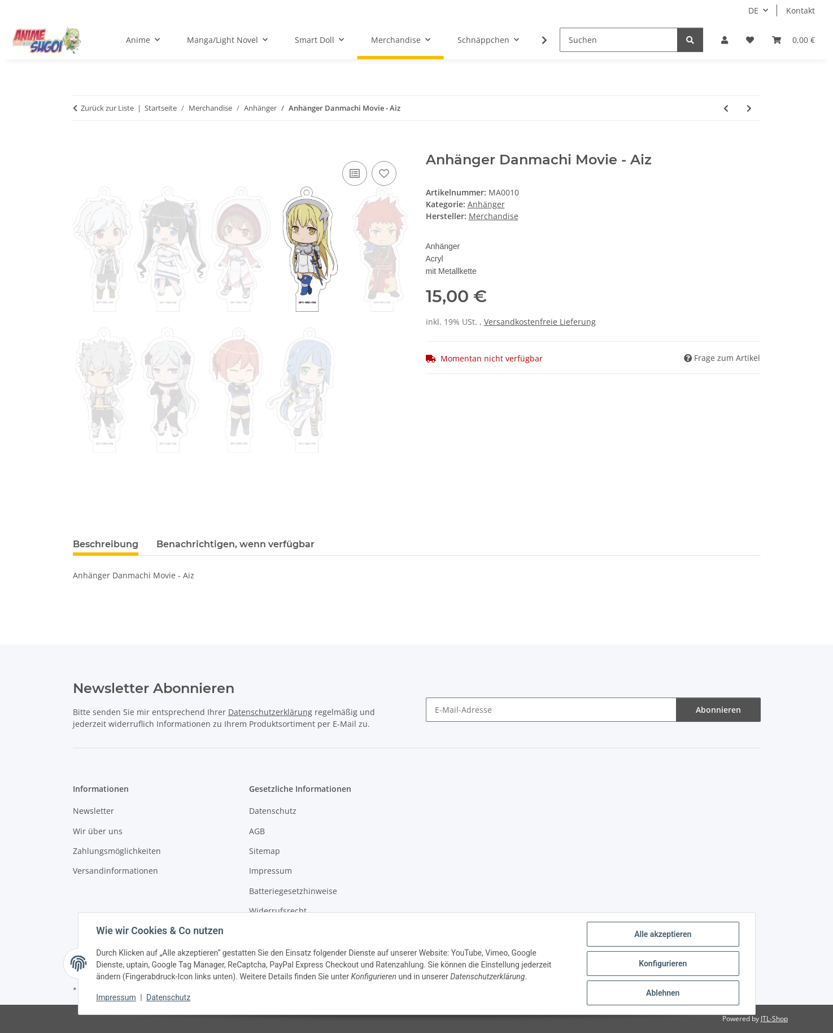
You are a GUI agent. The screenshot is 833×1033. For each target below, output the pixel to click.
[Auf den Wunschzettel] (384, 173)
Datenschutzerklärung (270, 712)
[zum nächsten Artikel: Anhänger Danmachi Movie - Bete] (749, 108)
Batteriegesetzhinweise (293, 891)
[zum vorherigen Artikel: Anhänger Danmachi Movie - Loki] (726, 108)
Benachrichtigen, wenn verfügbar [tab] (235, 544)
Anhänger (486, 204)
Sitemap (264, 850)
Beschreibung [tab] (105, 544)
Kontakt (800, 10)
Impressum (116, 998)
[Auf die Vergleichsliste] (354, 173)
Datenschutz (168, 998)
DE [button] (753, 10)
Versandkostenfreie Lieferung (540, 321)
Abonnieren (718, 709)
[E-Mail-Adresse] (551, 710)
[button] (724, 39)
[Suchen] (619, 40)
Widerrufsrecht (278, 910)
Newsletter (93, 810)
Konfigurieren (663, 963)
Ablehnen (662, 992)
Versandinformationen (115, 870)
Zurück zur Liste (107, 108)
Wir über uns (98, 831)
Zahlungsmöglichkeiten (117, 850)
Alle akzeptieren (662, 934)
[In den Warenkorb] (82, 146)
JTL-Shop (774, 1018)
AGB (257, 831)
